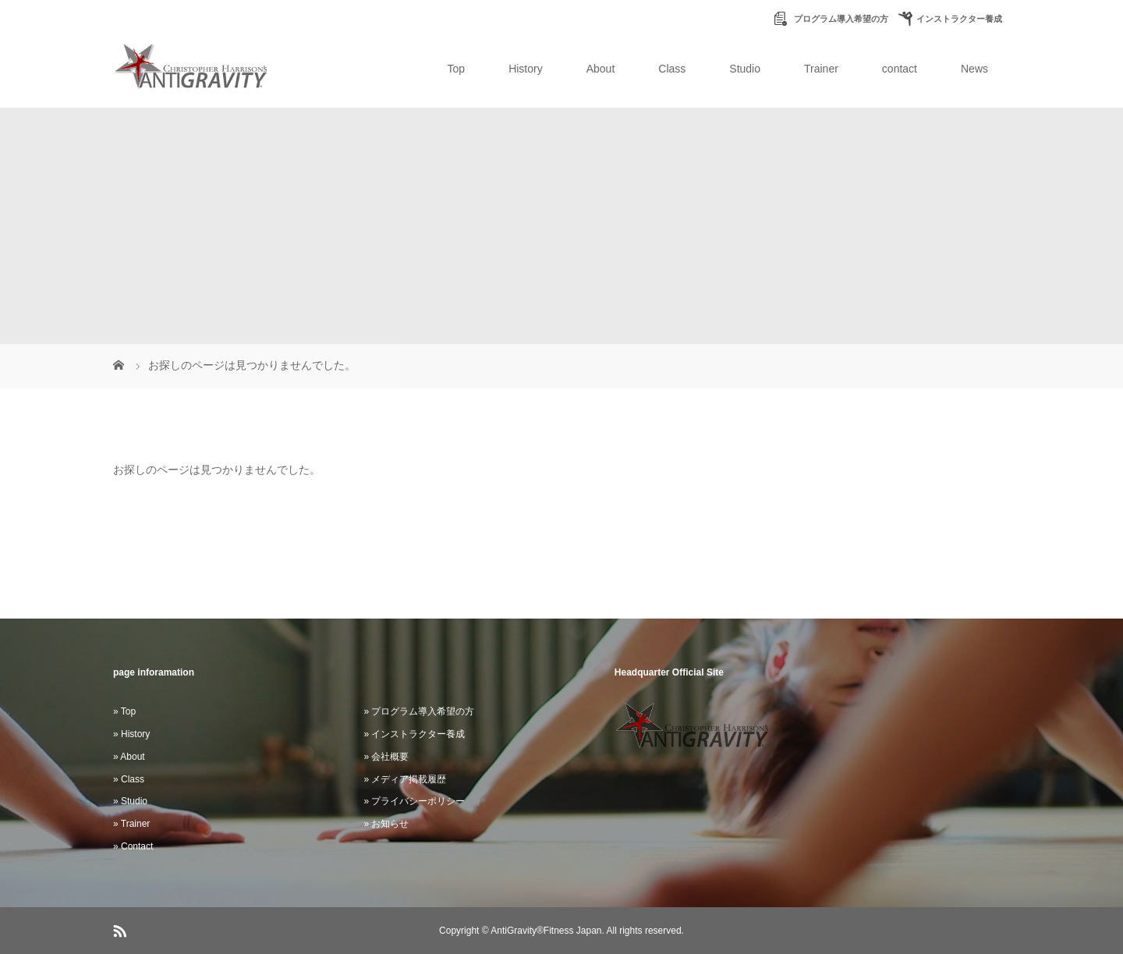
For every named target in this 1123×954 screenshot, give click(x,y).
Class (671, 68)
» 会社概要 (386, 756)
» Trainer (131, 823)
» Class (128, 779)
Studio (744, 68)
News (974, 68)
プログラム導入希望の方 (840, 18)
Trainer (821, 68)
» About (129, 756)
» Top (124, 711)
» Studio (130, 801)
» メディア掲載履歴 (404, 779)
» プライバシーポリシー (414, 801)
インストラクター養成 (959, 18)
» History (131, 734)
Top (457, 68)
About (600, 68)
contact (899, 68)
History (525, 68)
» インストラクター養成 (414, 734)
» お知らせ (386, 823)
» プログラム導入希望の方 (418, 711)
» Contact (133, 846)
